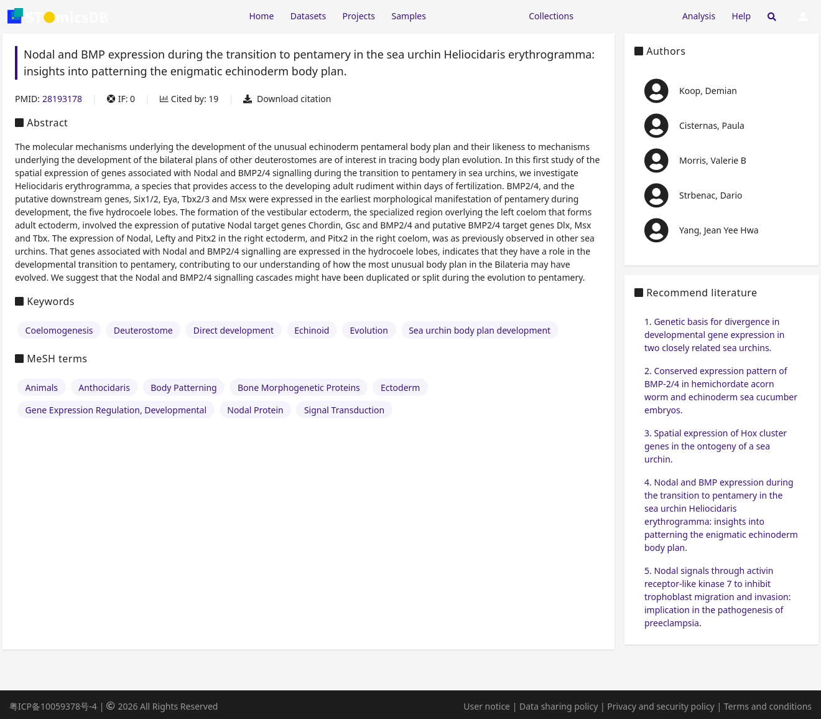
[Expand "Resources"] (477, 15)
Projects (359, 16)
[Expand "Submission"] (628, 15)
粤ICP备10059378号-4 (53, 706)
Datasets (308, 16)
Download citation (287, 99)
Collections (551, 16)
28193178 (62, 99)
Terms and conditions (768, 706)
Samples (409, 16)
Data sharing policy (558, 706)
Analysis (698, 16)
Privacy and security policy (660, 706)
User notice (486, 706)
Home (261, 16)
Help (741, 16)
